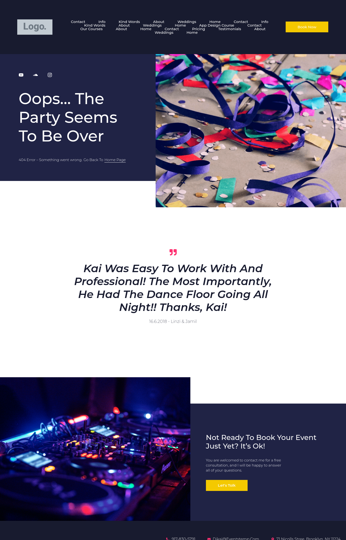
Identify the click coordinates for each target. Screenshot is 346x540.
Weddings (186, 21)
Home (215, 21)
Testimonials (229, 29)
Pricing (198, 29)
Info (102, 21)
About (158, 21)
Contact (78, 21)
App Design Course (216, 25)
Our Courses (91, 29)
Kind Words (129, 21)
